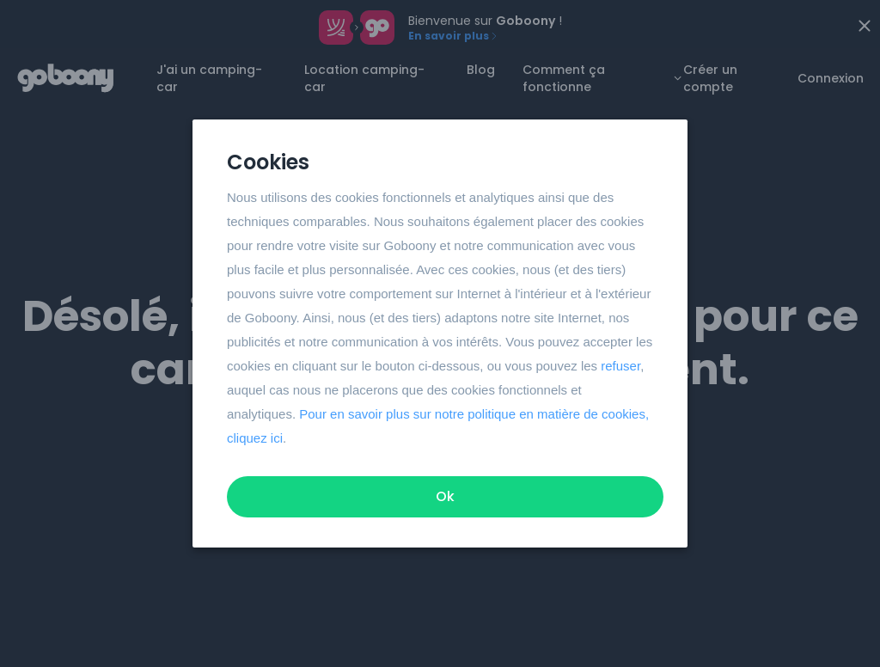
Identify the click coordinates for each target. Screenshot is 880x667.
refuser (620, 365)
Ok (445, 496)
